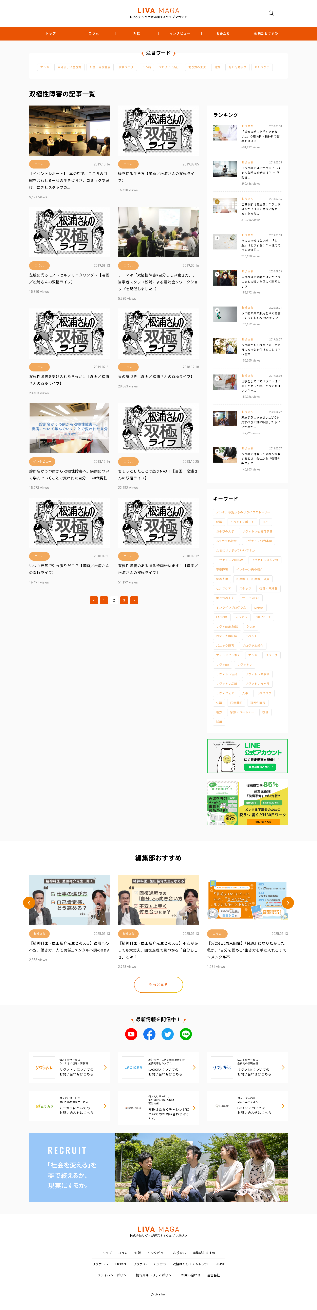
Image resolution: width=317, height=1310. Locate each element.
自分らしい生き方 (69, 67)
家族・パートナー (242, 712)
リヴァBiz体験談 (227, 627)
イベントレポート (242, 522)
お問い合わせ (191, 1275)
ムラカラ (242, 617)
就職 (219, 522)
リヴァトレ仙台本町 (258, 541)
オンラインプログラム (231, 608)
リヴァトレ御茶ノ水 (264, 560)
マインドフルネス (228, 655)
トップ (50, 33)
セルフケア (262, 67)
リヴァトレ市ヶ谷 (257, 684)
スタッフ (245, 589)
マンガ (44, 67)
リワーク (271, 655)
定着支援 (222, 579)
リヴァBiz (222, 665)
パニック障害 (225, 646)
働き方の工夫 (197, 67)
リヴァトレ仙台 (226, 674)
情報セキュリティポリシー (155, 1275)
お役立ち (223, 33)
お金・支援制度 (100, 67)
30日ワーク (263, 617)
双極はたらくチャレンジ (190, 1264)
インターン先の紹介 (249, 570)
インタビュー (180, 33)
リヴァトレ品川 (226, 684)
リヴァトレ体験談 (257, 674)
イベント (251, 636)
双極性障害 (257, 703)
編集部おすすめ (266, 33)
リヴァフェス (225, 693)
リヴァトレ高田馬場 (229, 560)
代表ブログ (126, 67)
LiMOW (259, 608)
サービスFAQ (250, 598)
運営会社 (213, 1275)
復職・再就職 (268, 589)
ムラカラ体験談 (226, 541)
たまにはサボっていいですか (235, 551)
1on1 (265, 522)
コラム (94, 33)
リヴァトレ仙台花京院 (257, 531)
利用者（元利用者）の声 (252, 579)
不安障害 (222, 570)
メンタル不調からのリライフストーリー (243, 512)
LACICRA (222, 617)
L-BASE (220, 1264)
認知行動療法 (237, 67)
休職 (219, 703)
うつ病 (146, 67)
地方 (217, 67)
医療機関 (236, 703)
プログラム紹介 (169, 67)
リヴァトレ (244, 665)
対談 (136, 33)
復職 (265, 712)
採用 (219, 722)
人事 (245, 693)
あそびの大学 (225, 531)
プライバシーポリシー (113, 1275)
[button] (29, 903)
